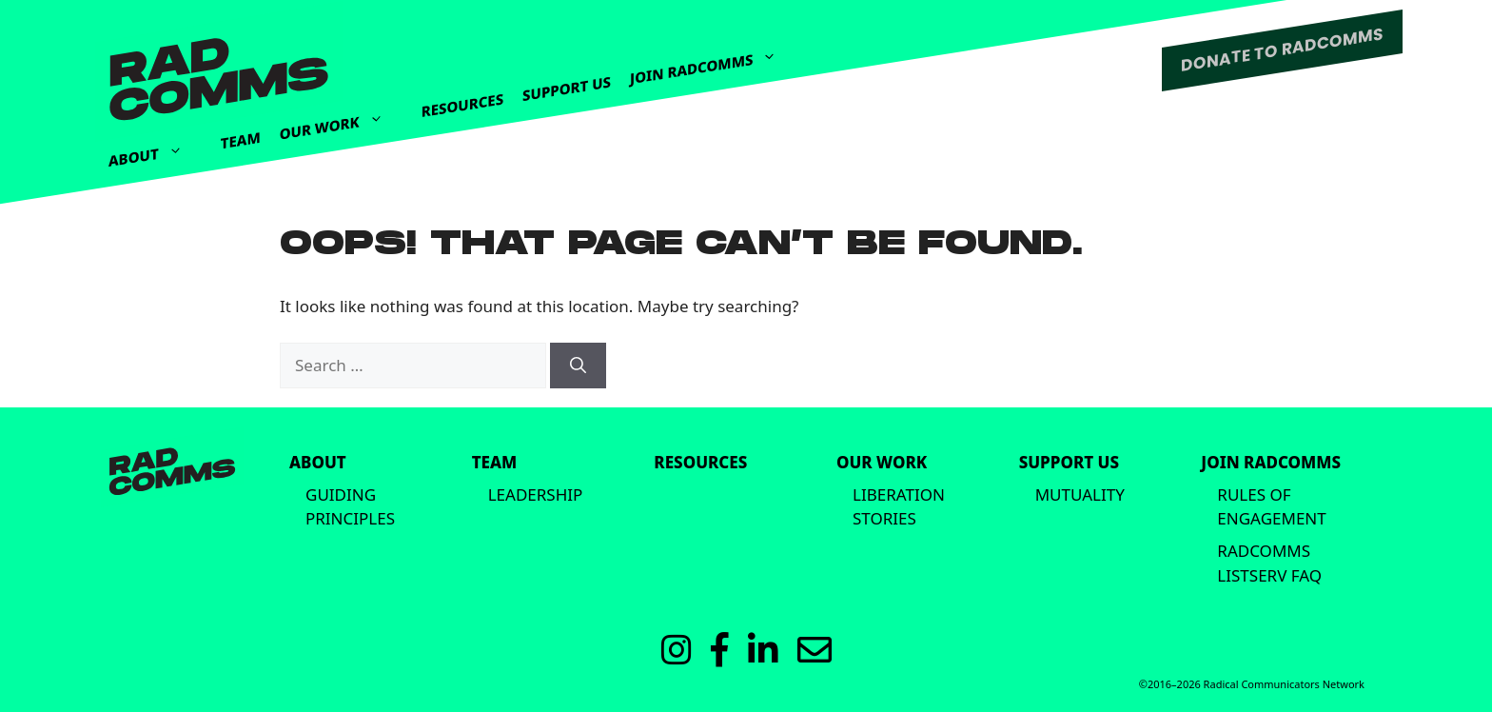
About (155, 150)
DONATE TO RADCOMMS (1282, 49)
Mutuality (1080, 494)
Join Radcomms (712, 60)
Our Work (341, 118)
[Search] (578, 365)
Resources (462, 105)
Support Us (566, 88)
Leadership (535, 494)
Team (241, 140)
